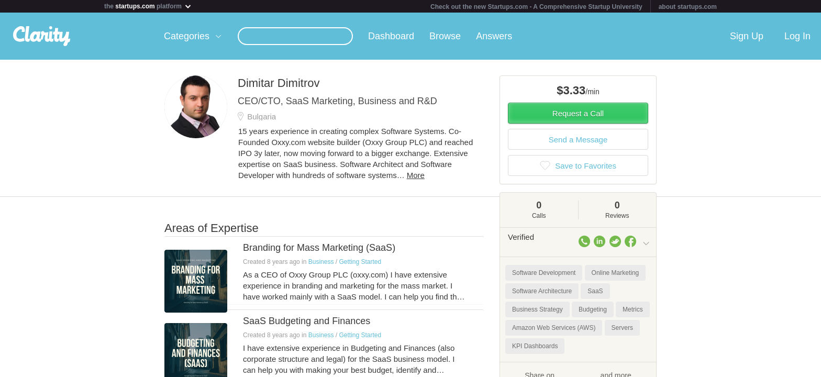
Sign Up (746, 36)
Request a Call (578, 113)
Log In (797, 36)
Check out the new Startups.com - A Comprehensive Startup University (536, 6)
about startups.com (688, 6)
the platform (148, 6)
